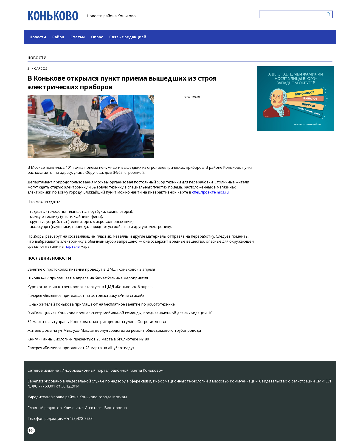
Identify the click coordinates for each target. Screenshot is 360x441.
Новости (38, 36)
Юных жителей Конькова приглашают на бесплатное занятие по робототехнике (101, 304)
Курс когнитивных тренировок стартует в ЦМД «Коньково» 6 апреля (90, 286)
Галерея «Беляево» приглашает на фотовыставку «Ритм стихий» (86, 295)
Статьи (77, 36)
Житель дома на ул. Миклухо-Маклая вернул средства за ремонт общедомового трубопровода (114, 330)
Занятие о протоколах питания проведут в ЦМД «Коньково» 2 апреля (91, 269)
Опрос (97, 36)
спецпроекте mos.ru (210, 192)
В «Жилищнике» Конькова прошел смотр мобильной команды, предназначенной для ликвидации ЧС (120, 312)
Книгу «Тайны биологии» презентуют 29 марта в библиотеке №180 (88, 339)
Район (58, 36)
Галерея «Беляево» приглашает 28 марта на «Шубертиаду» (81, 347)
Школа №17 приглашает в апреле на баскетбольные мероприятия (88, 278)
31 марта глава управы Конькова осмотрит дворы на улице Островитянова (97, 321)
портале (72, 246)
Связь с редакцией (127, 36)
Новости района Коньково (111, 16)
